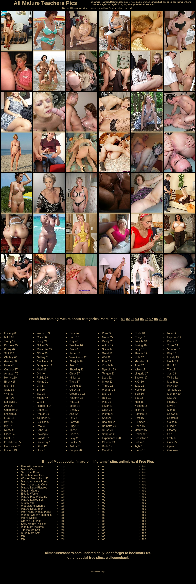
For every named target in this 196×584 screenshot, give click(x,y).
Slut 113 (9, 353)
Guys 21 (107, 409)
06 (146, 319)
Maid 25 (41, 369)
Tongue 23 (108, 373)
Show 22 (107, 381)
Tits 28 (41, 393)
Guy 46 (73, 341)
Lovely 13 (173, 357)
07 (151, 319)
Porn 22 (106, 333)
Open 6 (171, 446)
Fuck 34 (9, 418)
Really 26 (107, 341)
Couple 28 (75, 450)
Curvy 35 (74, 389)
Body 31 (74, 422)
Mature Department (32, 508)
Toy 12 (171, 369)
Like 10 (171, 397)
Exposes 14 (174, 337)
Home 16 (140, 389)
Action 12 (107, 345)
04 (137, 319)
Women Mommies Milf (34, 478)
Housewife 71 (12, 446)
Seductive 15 (142, 438)
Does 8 (73, 349)
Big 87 (8, 426)
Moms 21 (42, 381)
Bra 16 (41, 389)
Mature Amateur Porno (34, 481)
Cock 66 (42, 337)
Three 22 (107, 385)
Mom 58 (9, 385)
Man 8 (171, 409)
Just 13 (171, 373)
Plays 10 (172, 385)
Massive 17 (141, 361)
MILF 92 (9, 337)
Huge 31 (74, 426)
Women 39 (43, 333)
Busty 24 (42, 341)
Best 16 (139, 418)
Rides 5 (74, 434)
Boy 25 (8, 422)
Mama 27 (107, 337)
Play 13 (171, 353)
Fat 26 (73, 418)
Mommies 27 (44, 349)
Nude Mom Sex (30, 533)
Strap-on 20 (109, 434)
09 (160, 319)
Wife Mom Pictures (32, 526)
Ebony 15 (10, 381)
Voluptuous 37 (77, 357)
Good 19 (107, 450)
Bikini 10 (172, 341)
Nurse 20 (107, 430)
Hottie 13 (172, 361)
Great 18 (107, 353)
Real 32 (41, 426)
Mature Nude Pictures (34, 487)
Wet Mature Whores (33, 505)
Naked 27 (42, 345)
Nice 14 (171, 333)
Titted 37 (74, 381)
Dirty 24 (74, 333)
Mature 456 (141, 430)
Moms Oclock (29, 517)
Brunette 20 (109, 426)
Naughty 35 (76, 397)
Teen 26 (9, 397)
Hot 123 (74, 401)
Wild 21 (106, 401)
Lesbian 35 (10, 413)
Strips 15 (140, 450)
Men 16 (139, 401)
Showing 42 (76, 369)
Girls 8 (41, 401)
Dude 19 (107, 446)
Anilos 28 (75, 446)
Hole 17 (139, 357)
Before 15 (140, 442)
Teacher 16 (76, 345)
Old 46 (41, 373)
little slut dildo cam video (73, 8)
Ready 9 (172, 401)
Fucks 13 (74, 353)
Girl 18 (41, 385)
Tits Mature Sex (30, 530)
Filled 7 (171, 426)
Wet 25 (106, 357)
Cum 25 (172, 442)
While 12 (172, 377)
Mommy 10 (174, 393)
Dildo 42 (42, 446)
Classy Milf (27, 502)
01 (123, 319)
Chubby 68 (10, 357)
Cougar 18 (141, 337)
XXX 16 (139, 381)
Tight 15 (139, 446)
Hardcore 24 (44, 405)
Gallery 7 (42, 357)
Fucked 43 (10, 450)
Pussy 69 (9, 349)
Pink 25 (106, 361)
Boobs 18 (42, 409)
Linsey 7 (74, 409)
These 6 (74, 430)
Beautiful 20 (109, 422)
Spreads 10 (174, 389)
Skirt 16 (139, 393)
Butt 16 (139, 397)
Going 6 (172, 422)
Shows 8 (172, 413)
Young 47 (42, 397)
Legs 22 (107, 377)
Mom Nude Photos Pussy (36, 511)
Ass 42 (73, 413)
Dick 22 (106, 393)
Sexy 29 (74, 438)
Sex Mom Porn (30, 472)
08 (156, 319)
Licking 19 (75, 385)
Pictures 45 (11, 345)
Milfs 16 (139, 409)
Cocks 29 (75, 442)
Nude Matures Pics (32, 475)
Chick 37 (74, 373)
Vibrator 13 (173, 349)
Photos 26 (43, 413)
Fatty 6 (171, 438)
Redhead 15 (142, 434)
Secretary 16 (44, 442)
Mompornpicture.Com (34, 484)
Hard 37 (74, 337)
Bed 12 (171, 365)
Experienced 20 (111, 438)
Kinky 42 (74, 377)
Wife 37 (8, 393)
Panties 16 (141, 413)
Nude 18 (140, 333)
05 (142, 319)
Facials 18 (141, 341)
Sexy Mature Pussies (33, 523)
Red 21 (106, 397)
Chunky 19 (108, 442)
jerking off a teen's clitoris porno (115, 8)
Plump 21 (107, 413)
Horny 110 (10, 377)
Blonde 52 (43, 438)
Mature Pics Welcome (34, 496)
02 (128, 319)
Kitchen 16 (141, 405)
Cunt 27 (9, 438)
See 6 (170, 434)
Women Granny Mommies (36, 514)
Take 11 (139, 385)
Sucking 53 (43, 422)
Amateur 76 (11, 373)
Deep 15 (140, 426)
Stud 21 (106, 418)
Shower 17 (141, 377)
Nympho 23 (109, 369)
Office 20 (42, 353)
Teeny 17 (9, 341)
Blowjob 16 (76, 361)
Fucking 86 (10, 333)
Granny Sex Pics (31, 520)
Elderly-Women (30, 493)
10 (165, 319)
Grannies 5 (173, 450)
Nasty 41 (9, 430)
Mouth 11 (173, 381)
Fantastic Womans (32, 466)
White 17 (140, 369)
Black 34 (74, 405)
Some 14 (172, 345)
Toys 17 (139, 365)
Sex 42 (73, 365)
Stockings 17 (44, 361)
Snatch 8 (172, 418)
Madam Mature (30, 490)
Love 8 (171, 405)
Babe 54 (42, 430)
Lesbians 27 (11, 401)
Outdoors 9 (10, 409)
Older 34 (9, 434)
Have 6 (41, 450)
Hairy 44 (9, 365)
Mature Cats (28, 469)
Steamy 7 (173, 430)
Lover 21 (107, 405)
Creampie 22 (77, 393)
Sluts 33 (9, 389)
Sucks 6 (107, 349)
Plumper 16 (141, 422)
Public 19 (42, 377)
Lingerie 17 (141, 373)
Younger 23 (43, 418)
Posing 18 (141, 345)
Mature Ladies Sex (32, 499)
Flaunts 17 (141, 353)
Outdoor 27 (11, 369)
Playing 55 (43, 434)
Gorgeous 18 (44, 365)
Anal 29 (8, 405)
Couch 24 (108, 365)
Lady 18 (139, 349)
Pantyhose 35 (12, 442)
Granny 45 (10, 361)
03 (132, 319)
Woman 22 (108, 389)
